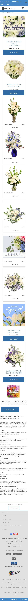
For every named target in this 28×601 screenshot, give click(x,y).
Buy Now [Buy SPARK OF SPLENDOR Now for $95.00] (15, 299)
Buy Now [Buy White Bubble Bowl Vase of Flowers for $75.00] (14, 93)
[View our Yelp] (17, 535)
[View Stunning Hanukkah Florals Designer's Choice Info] (14, 26)
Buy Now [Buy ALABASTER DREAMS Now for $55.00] (15, 128)
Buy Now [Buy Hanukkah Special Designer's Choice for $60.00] (14, 339)
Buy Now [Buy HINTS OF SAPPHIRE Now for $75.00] (15, 162)
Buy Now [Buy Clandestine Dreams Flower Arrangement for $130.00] (14, 380)
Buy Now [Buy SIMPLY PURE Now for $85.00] (15, 230)
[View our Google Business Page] (11, 535)
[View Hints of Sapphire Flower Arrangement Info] (14, 144)
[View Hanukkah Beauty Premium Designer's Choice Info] (14, 246)
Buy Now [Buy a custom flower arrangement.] (10, 410)
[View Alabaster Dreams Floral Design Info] (14, 110)
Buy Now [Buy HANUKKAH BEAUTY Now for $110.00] (15, 264)
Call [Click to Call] (4, 600)
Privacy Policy (7, 592)
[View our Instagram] (14, 535)
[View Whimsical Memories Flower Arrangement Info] (14, 178)
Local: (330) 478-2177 (14, 546)
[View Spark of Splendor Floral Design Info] (14, 281)
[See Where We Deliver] (14, 508)
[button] (23, 8)
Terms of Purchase (18, 592)
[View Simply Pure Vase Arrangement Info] (14, 212)
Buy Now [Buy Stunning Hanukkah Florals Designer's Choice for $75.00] (14, 52)
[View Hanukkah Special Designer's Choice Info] (14, 315)
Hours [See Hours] (23, 600)
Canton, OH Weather (7, 587)
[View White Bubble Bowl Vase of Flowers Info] (14, 69)
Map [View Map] (14, 600)
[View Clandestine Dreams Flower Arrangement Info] (14, 356)
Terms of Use (14, 595)
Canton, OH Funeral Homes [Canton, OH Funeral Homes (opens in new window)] (10, 579)
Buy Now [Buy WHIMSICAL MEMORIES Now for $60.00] (15, 196)
